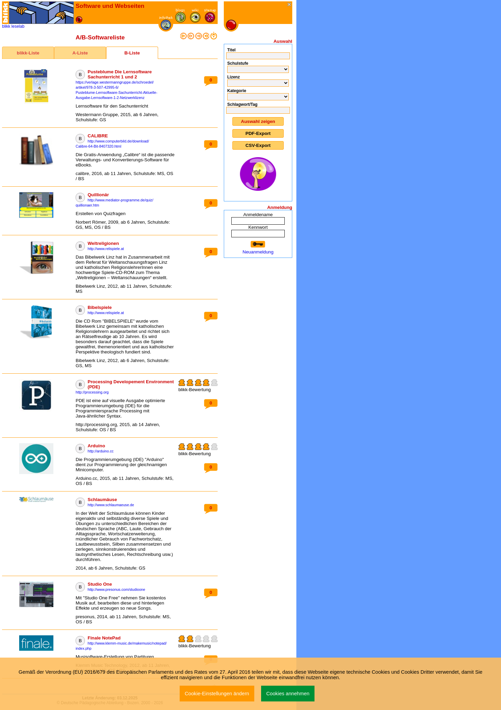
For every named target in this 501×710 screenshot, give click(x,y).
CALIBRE (98, 135)
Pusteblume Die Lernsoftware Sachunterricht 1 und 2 (120, 74)
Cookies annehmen (287, 693)
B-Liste (132, 52)
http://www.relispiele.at (106, 249)
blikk (6, 26)
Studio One (100, 584)
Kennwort (258, 227)
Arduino (96, 445)
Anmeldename (258, 214)
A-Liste (80, 52)
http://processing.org (92, 392)
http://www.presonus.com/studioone (116, 589)
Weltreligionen (103, 243)
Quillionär (98, 194)
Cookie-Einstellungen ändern (217, 693)
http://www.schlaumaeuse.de (111, 505)
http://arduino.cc (101, 451)
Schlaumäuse (102, 499)
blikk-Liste (28, 52)
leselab (17, 26)
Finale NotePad (104, 637)
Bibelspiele (100, 307)
